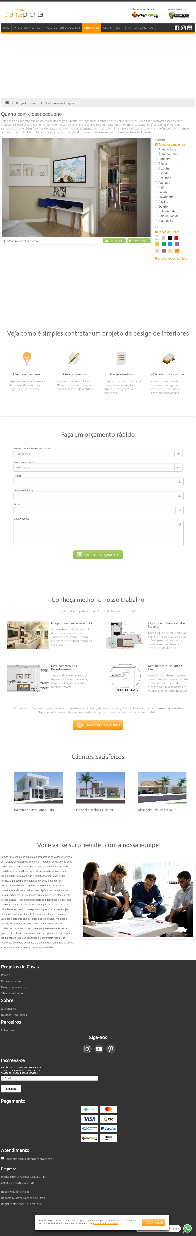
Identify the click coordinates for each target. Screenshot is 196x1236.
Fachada (162, 182)
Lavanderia (164, 197)
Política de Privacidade (105, 1223)
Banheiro (163, 159)
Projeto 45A (138, 240)
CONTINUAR (154, 1223)
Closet (161, 163)
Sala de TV (164, 220)
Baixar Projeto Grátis (98, 726)
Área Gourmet (166, 154)
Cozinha (162, 168)
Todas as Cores (167, 232)
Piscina (161, 201)
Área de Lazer (166, 149)
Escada (162, 173)
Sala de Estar (166, 211)
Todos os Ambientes (170, 144)
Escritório (163, 178)
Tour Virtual (113, 240)
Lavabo (161, 192)
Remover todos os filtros (171, 258)
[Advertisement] (98, 66)
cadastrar (11, 1088)
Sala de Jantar (166, 216)
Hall (159, 187)
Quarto (161, 206)
